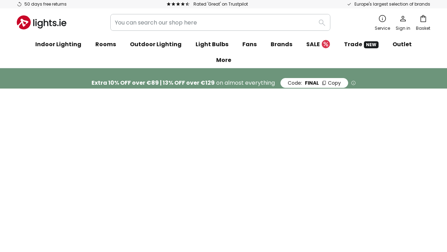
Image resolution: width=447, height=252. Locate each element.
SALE (318, 44)
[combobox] (220, 22)
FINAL (314, 82)
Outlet (402, 44)
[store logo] (41, 22)
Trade (361, 44)
